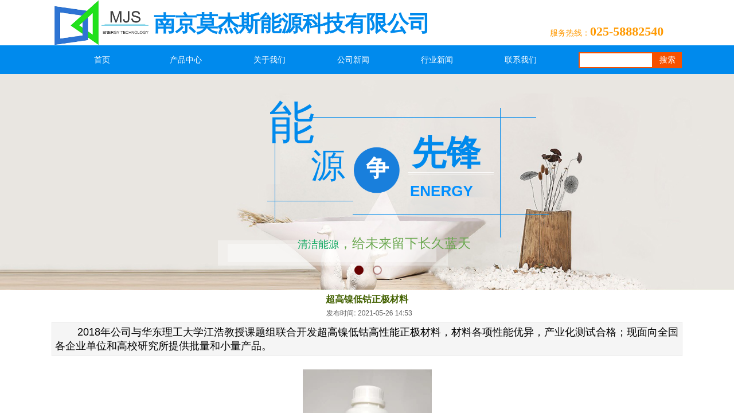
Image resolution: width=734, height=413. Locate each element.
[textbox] (616, 60)
